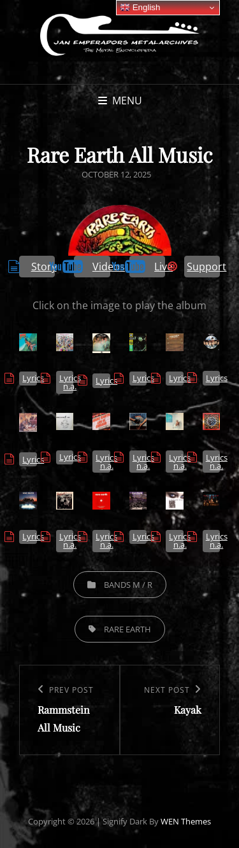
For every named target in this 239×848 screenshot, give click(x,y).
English (140, 8)
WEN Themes (186, 821)
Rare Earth (127, 629)
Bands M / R (128, 584)
